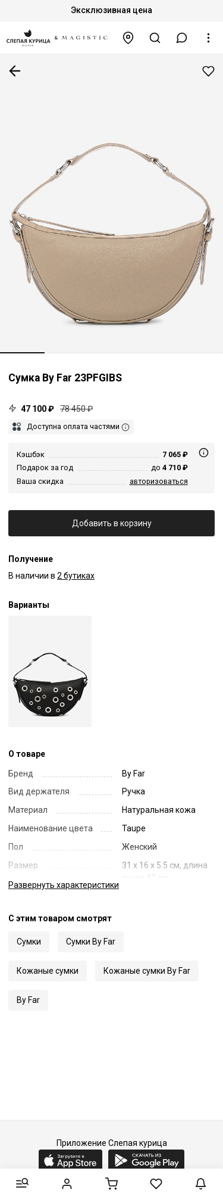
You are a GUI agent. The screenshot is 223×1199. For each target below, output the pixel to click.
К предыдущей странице (15, 71)
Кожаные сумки (47, 971)
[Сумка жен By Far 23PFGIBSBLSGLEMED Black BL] (50, 671)
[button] (181, 37)
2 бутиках (76, 575)
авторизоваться (159, 481)
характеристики (63, 885)
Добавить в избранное (208, 71)
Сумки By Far (90, 941)
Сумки (29, 941)
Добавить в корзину (112, 523)
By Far (28, 1000)
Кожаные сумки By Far (146, 971)
